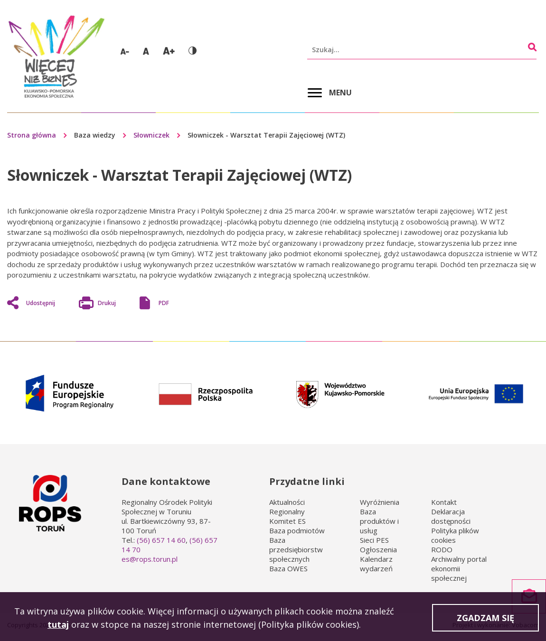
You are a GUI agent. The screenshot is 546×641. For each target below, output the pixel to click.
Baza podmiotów (297, 530)
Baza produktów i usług (379, 521)
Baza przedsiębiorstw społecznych (296, 549)
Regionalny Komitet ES (287, 516)
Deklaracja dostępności (451, 516)
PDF (164, 303)
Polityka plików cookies (455, 535)
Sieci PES (374, 540)
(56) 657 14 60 (161, 540)
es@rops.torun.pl (150, 559)
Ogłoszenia (378, 549)
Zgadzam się (485, 618)
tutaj (58, 625)
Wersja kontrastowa (192, 50)
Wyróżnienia (379, 502)
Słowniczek (151, 134)
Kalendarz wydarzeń (376, 563)
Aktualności (287, 502)
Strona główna (31, 134)
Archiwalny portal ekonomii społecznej (459, 568)
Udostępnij (40, 303)
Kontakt (444, 502)
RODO (441, 549)
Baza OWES (288, 568)
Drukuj (107, 304)
